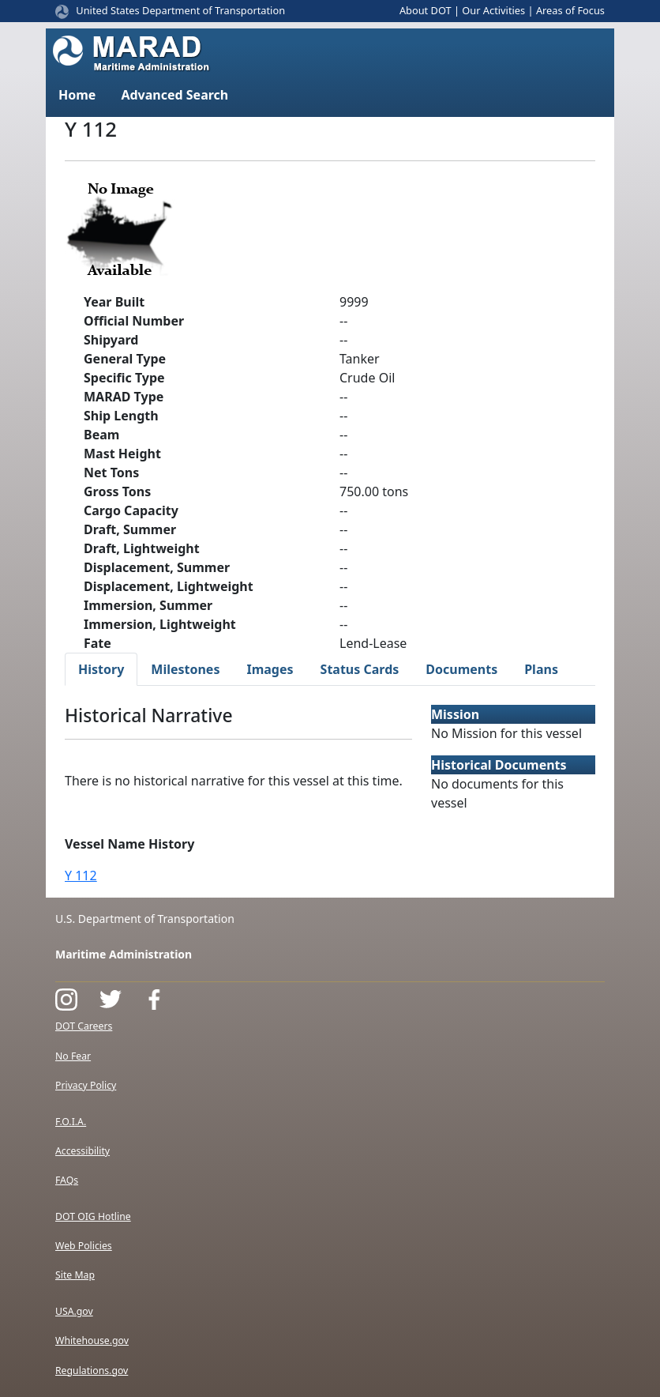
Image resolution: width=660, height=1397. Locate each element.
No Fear (73, 1056)
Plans (541, 669)
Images (269, 669)
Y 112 (81, 875)
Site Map (75, 1275)
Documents (461, 669)
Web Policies (83, 1245)
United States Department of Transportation (180, 10)
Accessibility (82, 1151)
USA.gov (74, 1311)
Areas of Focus (570, 10)
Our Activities (493, 10)
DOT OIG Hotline (93, 1216)
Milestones (185, 669)
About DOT (425, 10)
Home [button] (77, 95)
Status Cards (360, 669)
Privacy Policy (85, 1085)
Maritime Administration (123, 954)
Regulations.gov (91, 1370)
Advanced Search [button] (174, 95)
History (101, 669)
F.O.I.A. (70, 1121)
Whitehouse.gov (92, 1340)
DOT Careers (83, 1026)
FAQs (66, 1180)
